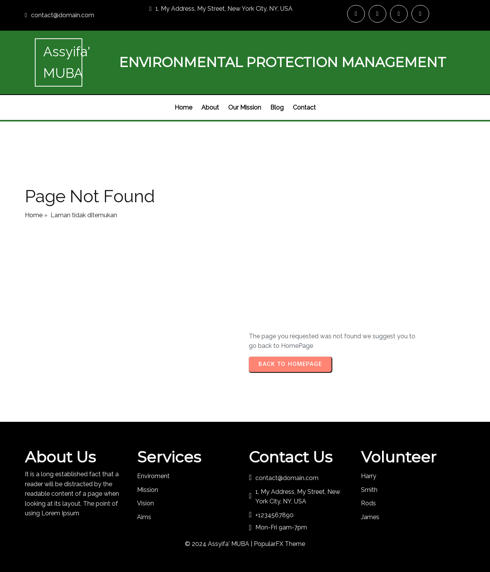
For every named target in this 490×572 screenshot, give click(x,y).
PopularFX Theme (279, 543)
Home (33, 215)
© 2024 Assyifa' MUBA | (219, 543)
